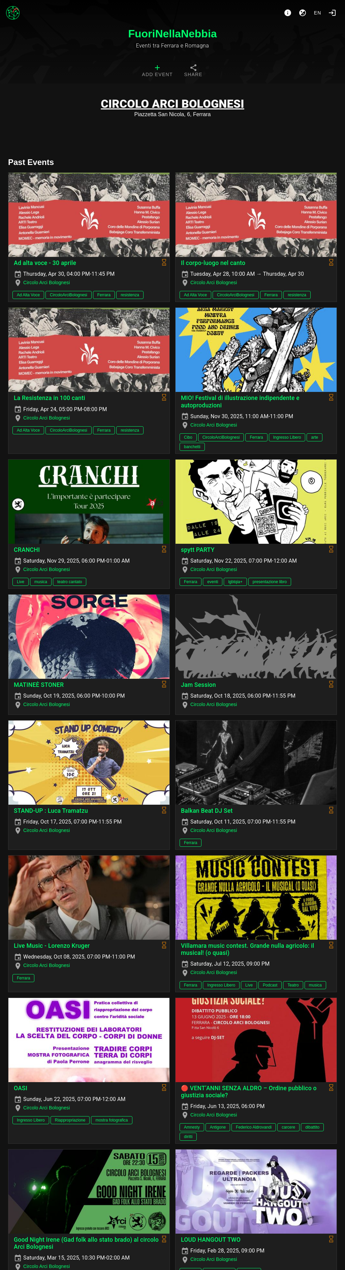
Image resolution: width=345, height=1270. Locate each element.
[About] (287, 12)
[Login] (332, 12)
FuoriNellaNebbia (172, 34)
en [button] (317, 12)
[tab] (157, 71)
